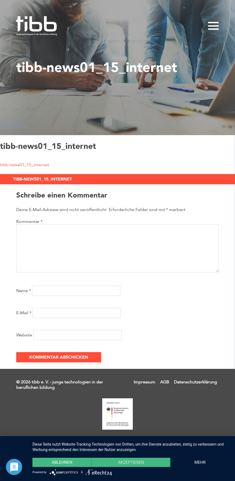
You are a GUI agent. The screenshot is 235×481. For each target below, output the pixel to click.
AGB (164, 382)
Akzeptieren (131, 462)
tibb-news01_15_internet (24, 165)
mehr (200, 462)
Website (24, 335)
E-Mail (23, 313)
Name (23, 291)
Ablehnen (62, 462)
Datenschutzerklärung (195, 382)
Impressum (144, 382)
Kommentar (29, 222)
